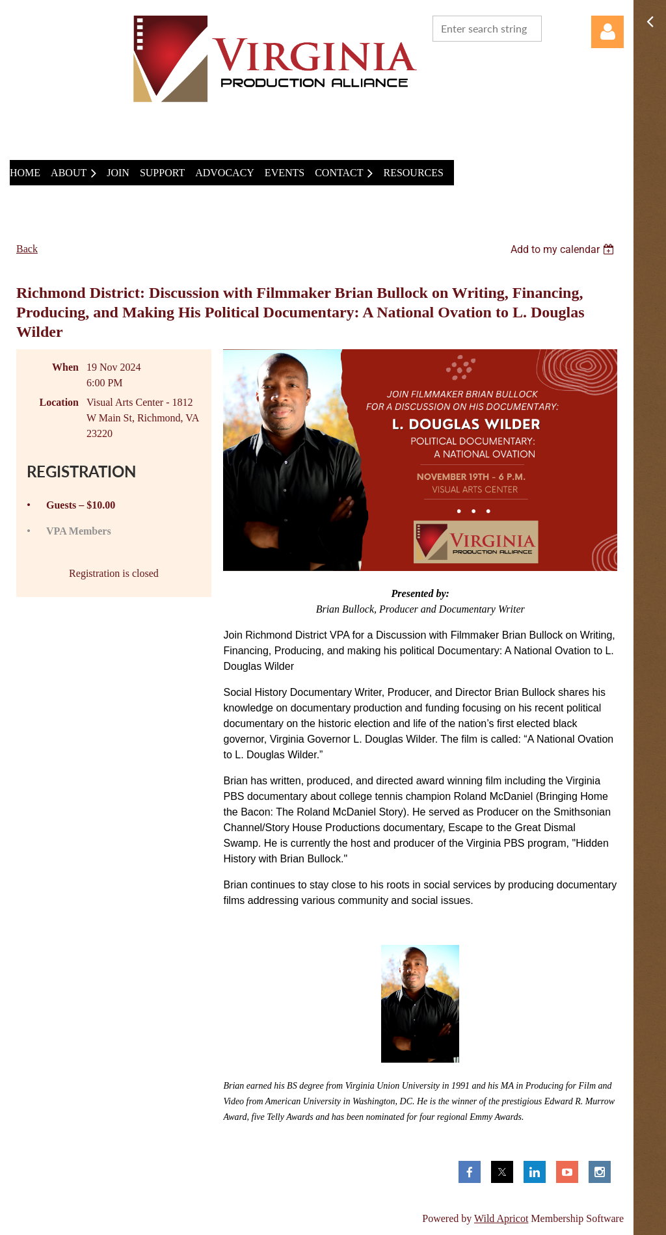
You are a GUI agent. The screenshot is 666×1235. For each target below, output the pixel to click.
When (65, 367)
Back (27, 248)
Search (554, 27)
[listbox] (564, 249)
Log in (607, 32)
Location (59, 402)
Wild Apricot (501, 1218)
